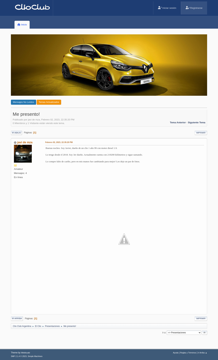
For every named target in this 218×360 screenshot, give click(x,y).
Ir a (163, 332)
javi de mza (24, 142)
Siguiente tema (196, 122)
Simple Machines (35, 356)
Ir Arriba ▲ (202, 353)
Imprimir (200, 133)
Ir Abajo (16, 133)
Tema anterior (178, 122)
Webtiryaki (25, 353)
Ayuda (175, 353)
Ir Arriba (17, 318)
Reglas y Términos (188, 353)
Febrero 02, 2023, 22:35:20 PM (59, 142)
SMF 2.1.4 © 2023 (19, 356)
